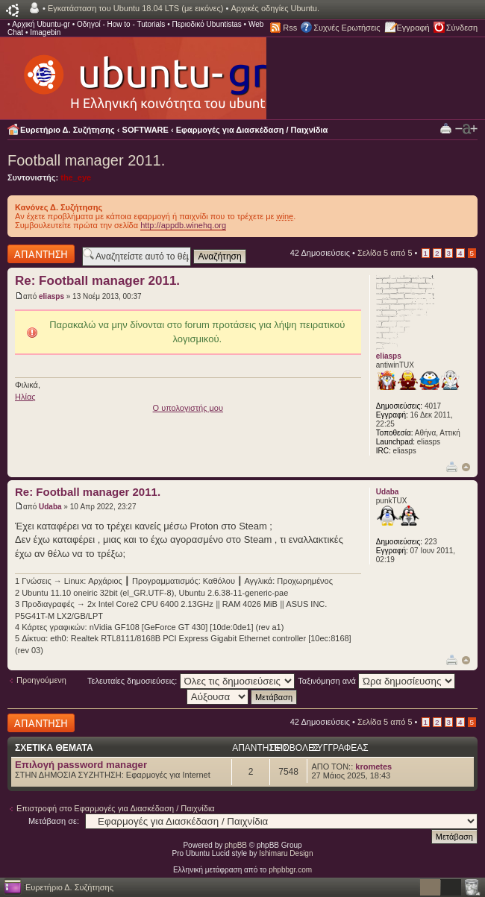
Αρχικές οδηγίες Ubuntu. (275, 8)
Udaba (50, 507)
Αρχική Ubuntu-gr (41, 24)
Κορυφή (466, 467)
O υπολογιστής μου (188, 407)
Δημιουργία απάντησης (41, 254)
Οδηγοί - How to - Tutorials (121, 24)
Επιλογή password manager (81, 764)
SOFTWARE (145, 129)
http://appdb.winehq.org (183, 225)
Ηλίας (25, 396)
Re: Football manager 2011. (97, 281)
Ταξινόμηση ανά (376, 680)
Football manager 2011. (86, 160)
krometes (373, 766)
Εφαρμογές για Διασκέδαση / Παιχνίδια (252, 129)
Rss (290, 27)
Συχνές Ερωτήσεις (346, 27)
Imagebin (45, 32)
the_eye (75, 177)
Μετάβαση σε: (53, 820)
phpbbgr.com (290, 870)
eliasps (51, 296)
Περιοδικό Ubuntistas (206, 24)
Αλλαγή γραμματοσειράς (466, 129)
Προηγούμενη (41, 680)
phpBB (236, 845)
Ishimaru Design (286, 853)
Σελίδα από (385, 252)
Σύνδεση (462, 27)
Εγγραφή (413, 27)
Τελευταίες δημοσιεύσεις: (191, 680)
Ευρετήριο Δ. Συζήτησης (67, 129)
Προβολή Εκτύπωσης (445, 127)
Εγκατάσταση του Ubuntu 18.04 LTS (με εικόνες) (135, 8)
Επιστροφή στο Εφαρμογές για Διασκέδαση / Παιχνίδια (115, 808)
